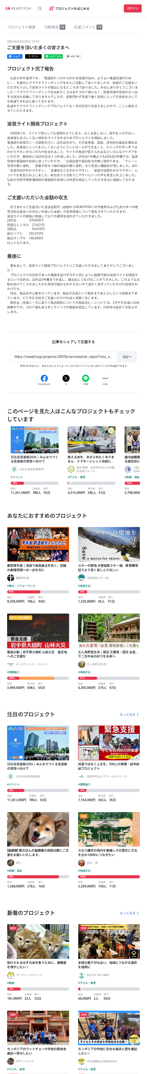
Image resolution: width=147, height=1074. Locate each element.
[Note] (105, 378)
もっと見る (127, 714)
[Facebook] (44, 378)
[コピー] (127, 357)
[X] (66, 378)
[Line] (85, 378)
